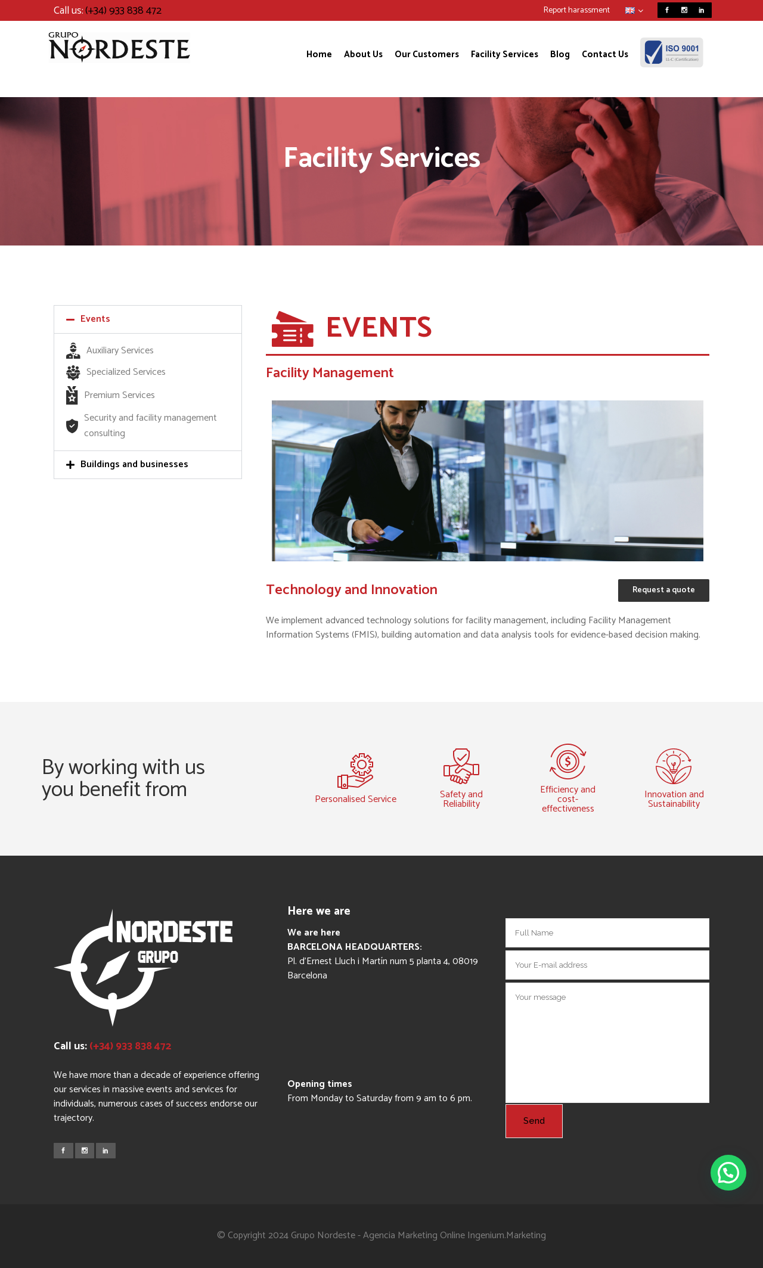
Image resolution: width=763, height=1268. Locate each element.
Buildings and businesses (134, 464)
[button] (147, 319)
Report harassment (577, 10)
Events (95, 319)
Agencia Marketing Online (414, 1235)
